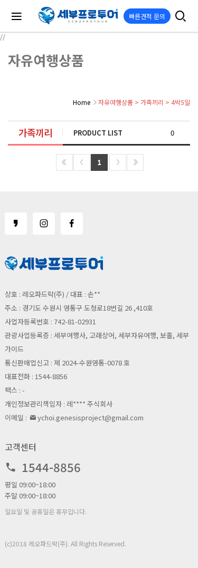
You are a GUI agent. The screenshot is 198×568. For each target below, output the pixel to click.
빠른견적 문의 (147, 16)
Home (81, 102)
